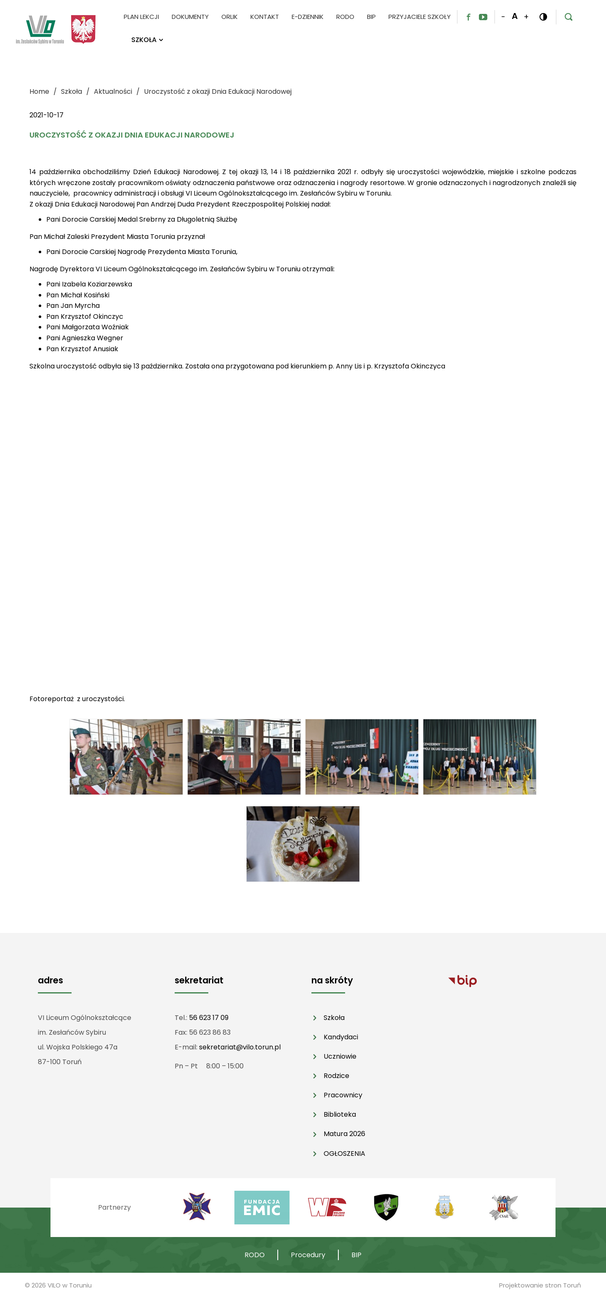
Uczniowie (340, 1056)
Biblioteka (340, 1114)
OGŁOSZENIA (344, 1153)
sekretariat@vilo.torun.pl (240, 1047)
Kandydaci (341, 1037)
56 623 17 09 (209, 1018)
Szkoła (334, 1018)
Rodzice (336, 1076)
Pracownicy (343, 1095)
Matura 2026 (344, 1134)
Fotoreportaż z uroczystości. (77, 699)
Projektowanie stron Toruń (540, 1285)
